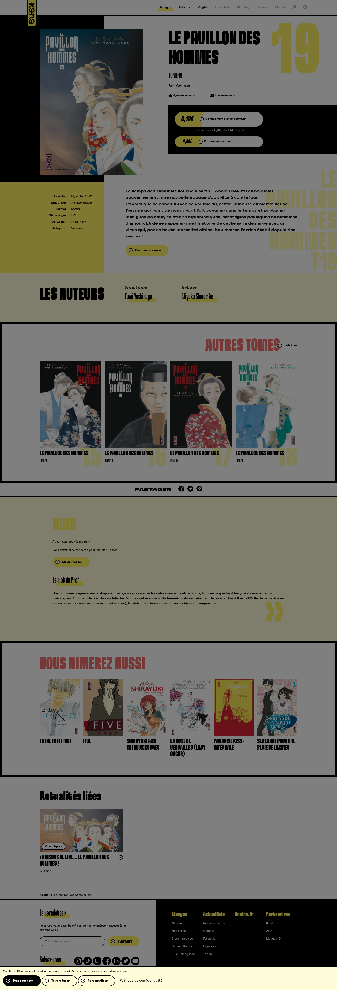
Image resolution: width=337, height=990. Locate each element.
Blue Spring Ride (183, 954)
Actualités (214, 914)
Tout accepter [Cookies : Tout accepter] (23, 980)
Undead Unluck (182, 946)
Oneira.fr (244, 914)
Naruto (177, 923)
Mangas (179, 914)
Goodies (208, 930)
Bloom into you (182, 938)
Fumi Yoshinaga (179, 85)
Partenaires (278, 914)
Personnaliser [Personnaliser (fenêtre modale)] (98, 980)
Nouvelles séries (214, 923)
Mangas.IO (273, 938)
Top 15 (207, 954)
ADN (269, 930)
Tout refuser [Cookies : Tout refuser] (60, 980)
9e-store (272, 923)
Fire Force (179, 930)
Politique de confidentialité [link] (141, 980)
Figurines (209, 946)
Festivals (209, 938)
